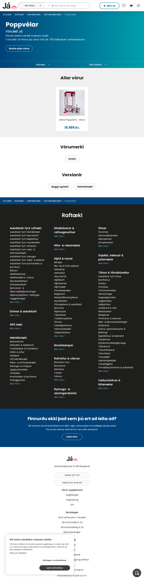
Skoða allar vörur (19, 48)
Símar (102, 228)
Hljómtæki (60, 287)
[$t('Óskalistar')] (124, 6)
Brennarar (60, 365)
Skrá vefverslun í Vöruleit (72, 517)
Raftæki (19, 14)
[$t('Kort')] (131, 6)
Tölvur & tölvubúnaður (113, 273)
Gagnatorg (72, 499)
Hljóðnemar (60, 283)
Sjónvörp (59, 308)
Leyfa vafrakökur (56, 567)
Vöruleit (7, 14)
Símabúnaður (105, 242)
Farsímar (103, 232)
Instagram (79, 569)
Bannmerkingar (72, 532)
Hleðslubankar (18, 274)
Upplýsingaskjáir (107, 360)
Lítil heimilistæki (52, 14)
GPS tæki (16, 325)
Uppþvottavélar (19, 369)
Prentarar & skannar (109, 318)
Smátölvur (104, 325)
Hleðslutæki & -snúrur (22, 277)
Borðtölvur (104, 280)
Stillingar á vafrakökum (28, 568)
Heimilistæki (33, 14)
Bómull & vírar (62, 362)
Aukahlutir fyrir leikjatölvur (24, 239)
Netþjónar (103, 315)
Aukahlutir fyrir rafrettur (23, 246)
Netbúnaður (105, 311)
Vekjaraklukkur (62, 332)
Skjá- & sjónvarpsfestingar (112, 322)
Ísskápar (14, 355)
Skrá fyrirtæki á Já (72, 522)
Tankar (58, 372)
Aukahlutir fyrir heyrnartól (24, 235)
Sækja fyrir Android (72, 482)
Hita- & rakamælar (67, 245)
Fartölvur (103, 287)
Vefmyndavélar (62, 329)
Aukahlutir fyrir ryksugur (23, 256)
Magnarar (59, 294)
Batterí (14, 270)
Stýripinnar (104, 339)
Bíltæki (58, 262)
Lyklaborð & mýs (107, 308)
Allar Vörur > (15, 302)
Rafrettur (59, 369)
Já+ (72, 504)
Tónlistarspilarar (63, 318)
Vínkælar (15, 373)
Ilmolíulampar (63, 345)
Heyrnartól (60, 276)
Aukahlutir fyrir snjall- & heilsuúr (27, 260)
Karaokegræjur (62, 290)
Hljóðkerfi (59, 280)
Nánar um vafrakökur (18, 560)
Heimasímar (105, 239)
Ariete (72, 158)
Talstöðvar (60, 315)
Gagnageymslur (107, 297)
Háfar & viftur (17, 352)
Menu (138, 6)
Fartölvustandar (107, 290)
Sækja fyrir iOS (72, 475)
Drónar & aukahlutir (23, 311)
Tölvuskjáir (104, 357)
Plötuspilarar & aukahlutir (68, 304)
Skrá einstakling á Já (72, 527)
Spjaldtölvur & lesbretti (111, 336)
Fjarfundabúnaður (108, 235)
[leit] (67, 6)
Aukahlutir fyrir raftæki (25, 228)
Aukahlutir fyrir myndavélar (25, 242)
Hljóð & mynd (63, 259)
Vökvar (58, 376)
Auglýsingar (72, 494)
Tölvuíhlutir (104, 353)
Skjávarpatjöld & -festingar (25, 295)
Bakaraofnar (17, 341)
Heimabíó (59, 273)
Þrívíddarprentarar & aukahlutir (115, 367)
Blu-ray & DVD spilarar (66, 266)
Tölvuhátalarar (106, 350)
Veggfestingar (18, 298)
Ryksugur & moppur (21, 366)
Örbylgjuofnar (17, 380)
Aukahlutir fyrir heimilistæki (25, 232)
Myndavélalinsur (19, 281)
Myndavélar (60, 301)
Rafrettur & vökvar (67, 358)
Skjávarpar (60, 311)
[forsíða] (10, 6)
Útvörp (58, 322)
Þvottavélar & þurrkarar (23, 376)
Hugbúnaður (105, 301)
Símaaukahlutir (18, 284)
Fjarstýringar (105, 294)
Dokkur (102, 283)
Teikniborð (104, 346)
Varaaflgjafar (105, 364)
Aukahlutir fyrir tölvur (110, 276)
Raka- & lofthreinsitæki (23, 362)
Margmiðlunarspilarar (66, 297)
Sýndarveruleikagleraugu (112, 343)
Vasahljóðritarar (63, 325)
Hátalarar (59, 269)
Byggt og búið (59, 186)
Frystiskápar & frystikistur (24, 348)
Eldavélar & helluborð (21, 345)
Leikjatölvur (104, 304)
